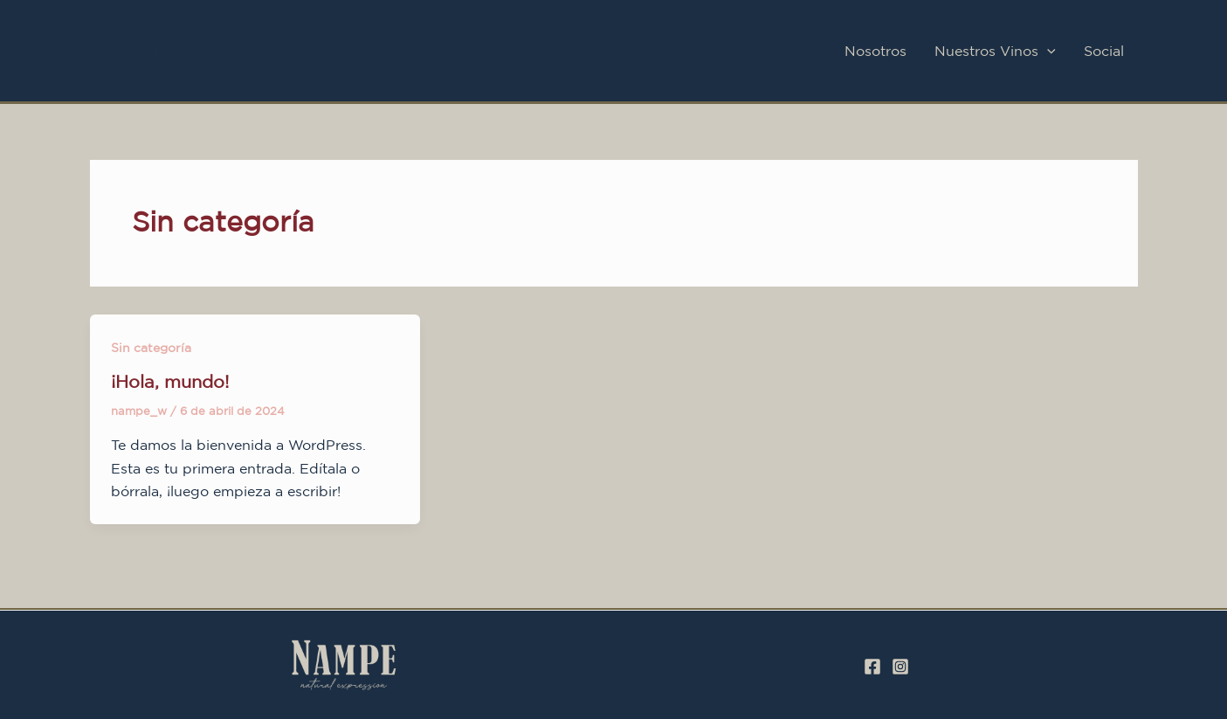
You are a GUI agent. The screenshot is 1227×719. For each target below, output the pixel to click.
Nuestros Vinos (995, 50)
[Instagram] (900, 666)
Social (1104, 51)
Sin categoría (151, 348)
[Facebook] (872, 666)
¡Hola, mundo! (170, 381)
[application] (1047, 50)
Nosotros (875, 51)
